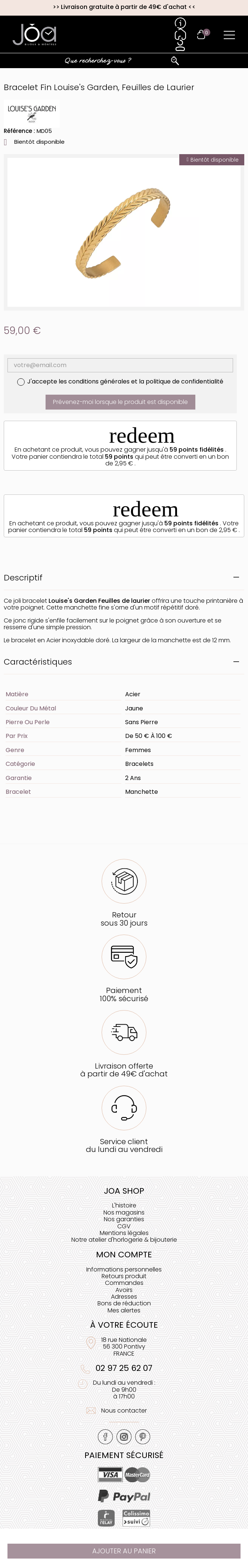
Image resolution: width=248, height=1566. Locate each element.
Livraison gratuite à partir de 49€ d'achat (124, 7)
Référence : (19, 131)
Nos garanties (124, 1219)
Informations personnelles (124, 1269)
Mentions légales (124, 1233)
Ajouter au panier (124, 1551)
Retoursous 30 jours (124, 919)
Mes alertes (124, 1310)
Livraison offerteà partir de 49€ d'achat (124, 1070)
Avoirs (124, 1290)
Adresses (124, 1296)
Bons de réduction (124, 1303)
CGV (124, 1226)
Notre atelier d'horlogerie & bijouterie (124, 1239)
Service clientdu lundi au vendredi (124, 1145)
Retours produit (124, 1276)
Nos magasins (124, 1212)
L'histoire (124, 1205)
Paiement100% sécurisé (124, 994)
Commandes (124, 1283)
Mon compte (124, 1254)
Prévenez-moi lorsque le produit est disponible (120, 402)
